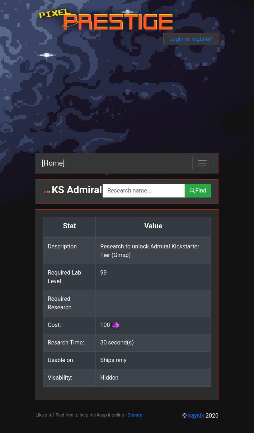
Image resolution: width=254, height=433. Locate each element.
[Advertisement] (127, 99)
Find (197, 190)
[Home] (53, 163)
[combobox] (144, 191)
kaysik (196, 415)
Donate (135, 415)
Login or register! (190, 38)
